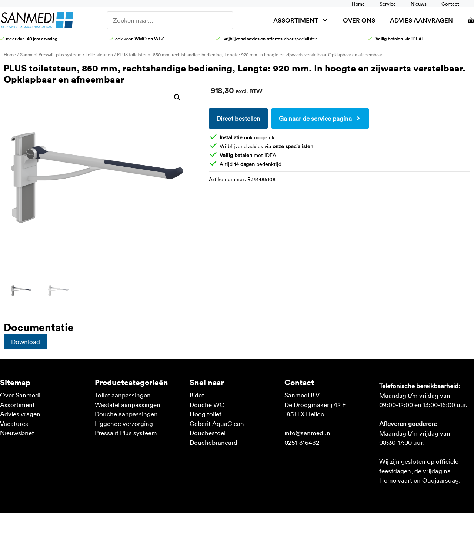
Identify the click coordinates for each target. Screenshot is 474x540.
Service (388, 3)
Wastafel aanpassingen (127, 404)
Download (25, 341)
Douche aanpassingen (126, 414)
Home (358, 3)
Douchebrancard (213, 442)
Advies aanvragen (421, 20)
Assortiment (304, 20)
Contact (450, 3)
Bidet (197, 395)
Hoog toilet (205, 414)
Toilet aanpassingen (123, 395)
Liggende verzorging (124, 423)
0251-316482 (301, 442)
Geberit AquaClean (217, 423)
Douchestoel (208, 433)
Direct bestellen (238, 118)
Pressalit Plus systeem (126, 433)
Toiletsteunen (99, 54)
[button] (177, 97)
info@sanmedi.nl (308, 433)
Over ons (359, 20)
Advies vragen (20, 414)
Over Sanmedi (20, 395)
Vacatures (14, 423)
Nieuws (419, 3)
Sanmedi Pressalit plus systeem (50, 54)
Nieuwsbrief (17, 433)
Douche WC (207, 404)
